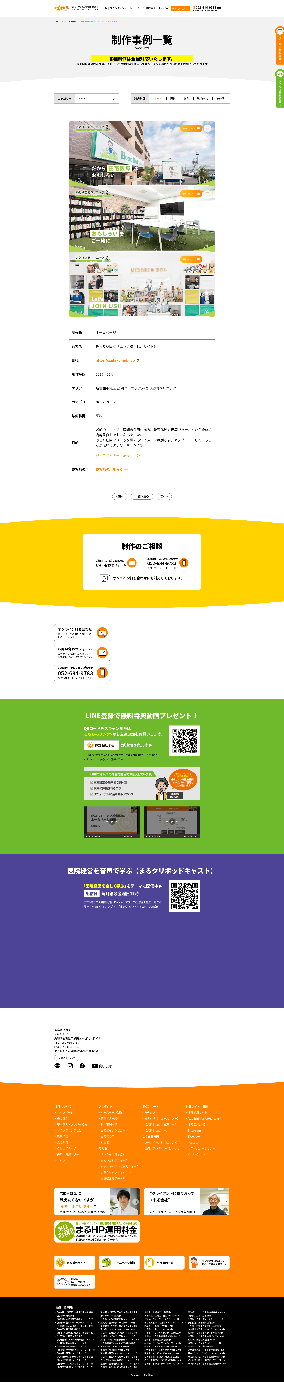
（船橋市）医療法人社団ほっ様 (200, 1339)
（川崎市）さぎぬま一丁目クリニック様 (117, 1336)
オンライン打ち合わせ (114, 1154)
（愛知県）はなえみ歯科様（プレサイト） (161, 1336)
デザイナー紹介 (110, 1118)
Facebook (194, 1136)
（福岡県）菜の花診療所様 (198, 1315)
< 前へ (120, 496)
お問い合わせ (181, 8)
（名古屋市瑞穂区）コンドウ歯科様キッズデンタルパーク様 (170, 1360)
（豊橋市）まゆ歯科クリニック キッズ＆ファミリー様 (168, 1363)
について (198, 1154)
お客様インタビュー (113, 1130)
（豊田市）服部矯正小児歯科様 (156, 1312)
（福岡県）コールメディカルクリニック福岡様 (163, 1342)
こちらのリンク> (98, 734)
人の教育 (62, 1142)
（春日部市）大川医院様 (110, 1315)
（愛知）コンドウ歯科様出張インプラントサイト (121, 1339)
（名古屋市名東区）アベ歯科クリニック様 (118, 1332)
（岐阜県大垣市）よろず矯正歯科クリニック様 (207, 1363)
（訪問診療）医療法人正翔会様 (200, 1322)
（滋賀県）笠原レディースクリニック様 (160, 1319)
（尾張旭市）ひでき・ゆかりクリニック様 (118, 1325)
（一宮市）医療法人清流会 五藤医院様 (204, 1325)
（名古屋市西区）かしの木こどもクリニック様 (120, 1356)
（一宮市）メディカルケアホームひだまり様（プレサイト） (170, 1332)
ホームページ (136, 8)
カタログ (149, 1112)
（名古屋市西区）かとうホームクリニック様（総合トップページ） (86, 1360)
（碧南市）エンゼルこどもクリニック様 (74, 1363)
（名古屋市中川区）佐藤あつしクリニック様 (119, 1360)
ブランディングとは (69, 1130)
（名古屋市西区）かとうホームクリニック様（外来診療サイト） (85, 1353)
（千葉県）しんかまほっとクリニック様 (74, 1325)
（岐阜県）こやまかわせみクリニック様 (204, 1332)
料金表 (105, 1142)
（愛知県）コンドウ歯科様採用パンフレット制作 (208, 1312)
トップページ (65, 1112)
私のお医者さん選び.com (203, 1118)
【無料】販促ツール (156, 1130)
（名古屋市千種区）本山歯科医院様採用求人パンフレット (82, 1312)
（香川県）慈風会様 (65, 1315)
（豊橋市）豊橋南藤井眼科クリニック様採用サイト (122, 1363)
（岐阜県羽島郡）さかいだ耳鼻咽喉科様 (117, 1342)
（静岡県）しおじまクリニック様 (157, 1329)
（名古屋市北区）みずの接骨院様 (114, 1346)
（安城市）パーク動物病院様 (199, 1346)
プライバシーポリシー (201, 1148)
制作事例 (151, 8)
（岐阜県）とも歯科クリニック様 (157, 1325)
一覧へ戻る (142, 496)
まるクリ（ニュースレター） (162, 1118)
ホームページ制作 (111, 1112)
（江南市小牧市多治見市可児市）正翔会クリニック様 (167, 1356)
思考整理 (62, 1136)
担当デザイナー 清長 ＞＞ (118, 455)
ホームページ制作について (160, 1142)
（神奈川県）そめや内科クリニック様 (203, 1342)
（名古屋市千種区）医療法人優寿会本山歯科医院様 (122, 1312)
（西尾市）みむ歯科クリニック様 (71, 1346)
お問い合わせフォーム (114, 1160)
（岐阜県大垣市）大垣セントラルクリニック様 (163, 1322)
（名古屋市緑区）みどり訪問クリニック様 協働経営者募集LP (171, 1349)
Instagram (194, 1130)
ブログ (61, 1160)
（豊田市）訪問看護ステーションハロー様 (75, 1349)
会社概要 (163, 8)
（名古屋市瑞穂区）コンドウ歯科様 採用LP (207, 1349)
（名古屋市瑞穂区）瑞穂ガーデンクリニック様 (207, 1360)
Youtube (193, 1142)
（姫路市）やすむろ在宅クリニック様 (159, 1346)
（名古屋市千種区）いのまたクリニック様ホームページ (211, 1329)
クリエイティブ (66, 1148)
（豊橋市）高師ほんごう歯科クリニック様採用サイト (123, 1366)
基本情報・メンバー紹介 (72, 1124)
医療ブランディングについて (162, 1148)
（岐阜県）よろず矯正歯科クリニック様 (74, 1319)
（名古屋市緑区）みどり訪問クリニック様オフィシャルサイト (84, 1366)
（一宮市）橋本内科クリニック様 (71, 1342)
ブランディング (118, 8)
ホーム (57, 21)
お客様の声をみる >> (112, 469)
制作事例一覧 (70, 21)
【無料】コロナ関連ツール (160, 1124)
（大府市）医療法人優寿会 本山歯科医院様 (76, 1332)
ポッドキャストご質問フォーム (120, 1166)
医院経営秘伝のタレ (113, 1178)
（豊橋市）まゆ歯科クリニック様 (115, 1349)
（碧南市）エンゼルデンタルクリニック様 (205, 1353)
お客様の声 (107, 1136)
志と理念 (62, 1118)
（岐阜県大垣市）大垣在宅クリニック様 (74, 1356)
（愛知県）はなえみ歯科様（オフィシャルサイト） (209, 1336)
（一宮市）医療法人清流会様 (69, 1336)
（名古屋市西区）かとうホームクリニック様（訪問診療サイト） (128, 1353)
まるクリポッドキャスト (116, 1172)
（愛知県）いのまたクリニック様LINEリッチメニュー (123, 1329)
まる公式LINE (196, 1124)
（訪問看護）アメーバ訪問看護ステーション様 (77, 1339)
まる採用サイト (197, 1112)
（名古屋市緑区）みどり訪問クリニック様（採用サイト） (213, 1356)
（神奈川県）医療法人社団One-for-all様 (161, 1315)
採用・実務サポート (69, 1154)
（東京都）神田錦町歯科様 (68, 1329)
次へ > (164, 496)
